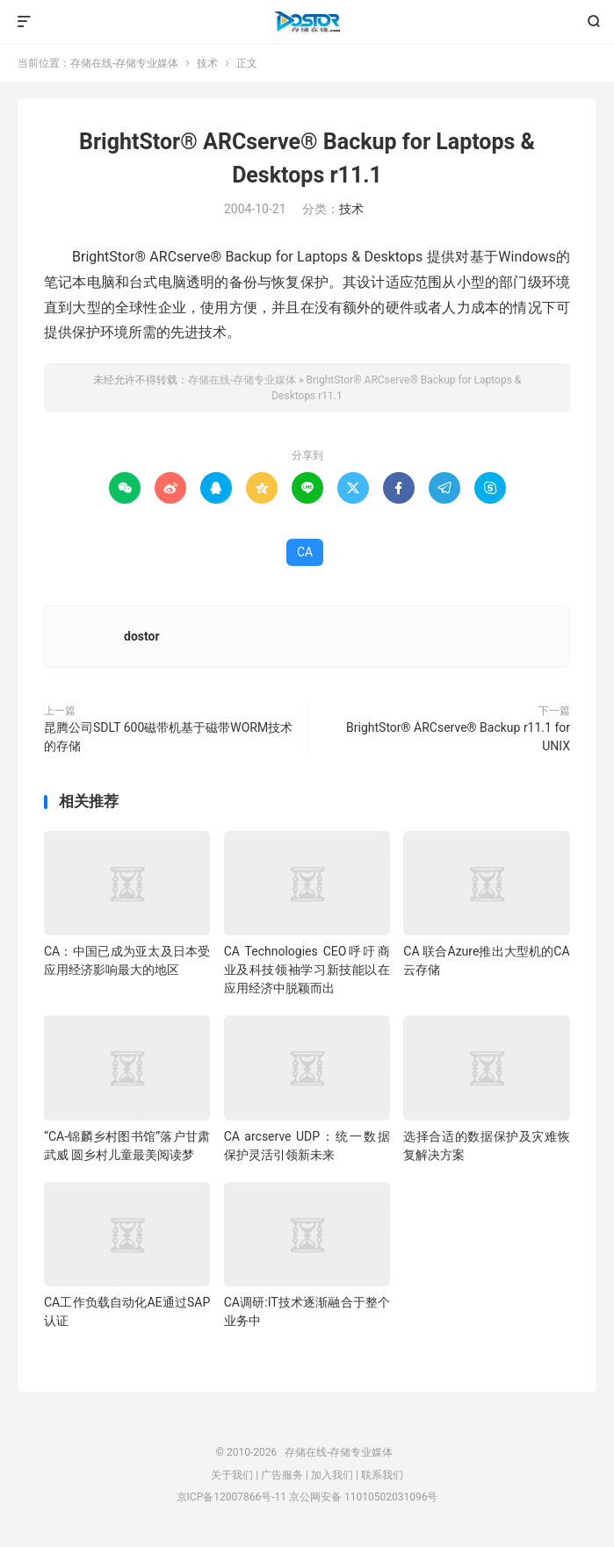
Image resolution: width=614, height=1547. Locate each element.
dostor (142, 636)
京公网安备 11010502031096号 (363, 1497)
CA (305, 552)
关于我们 (232, 1475)
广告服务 (282, 1475)
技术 (207, 63)
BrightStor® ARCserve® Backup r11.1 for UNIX (458, 736)
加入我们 (332, 1475)
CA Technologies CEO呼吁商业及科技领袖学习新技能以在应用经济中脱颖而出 (307, 969)
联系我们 (382, 1475)
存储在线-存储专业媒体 (306, 21)
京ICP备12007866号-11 (231, 1497)
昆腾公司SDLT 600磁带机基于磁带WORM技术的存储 (168, 736)
